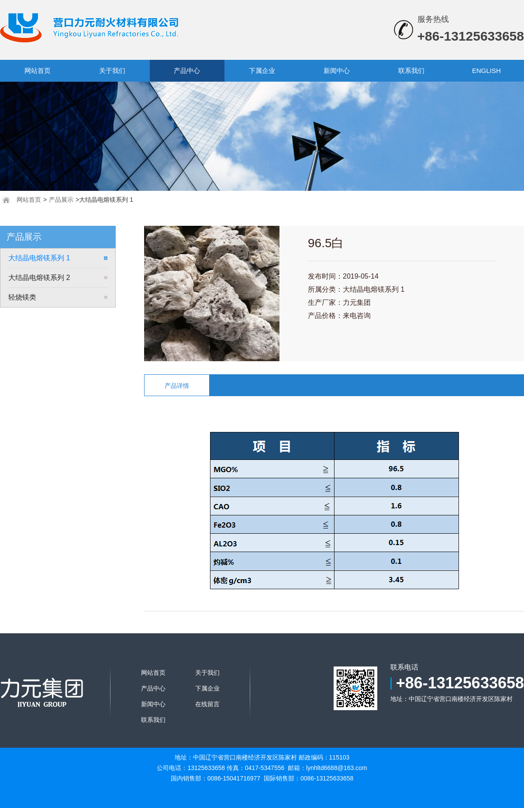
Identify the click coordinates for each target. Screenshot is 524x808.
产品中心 (187, 70)
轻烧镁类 (22, 297)
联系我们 (411, 70)
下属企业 (262, 70)
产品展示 (61, 199)
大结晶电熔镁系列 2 (39, 277)
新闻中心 (337, 70)
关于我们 (112, 70)
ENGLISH (486, 70)
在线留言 (207, 704)
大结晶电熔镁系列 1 (39, 258)
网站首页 (37, 70)
